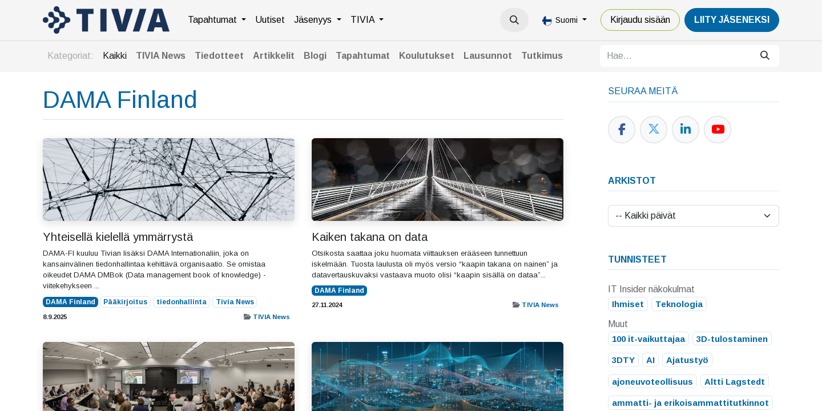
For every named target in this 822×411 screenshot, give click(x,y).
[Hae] (765, 56)
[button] (514, 20)
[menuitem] (217, 20)
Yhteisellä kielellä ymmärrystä (118, 237)
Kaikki (115, 56)
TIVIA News (271, 316)
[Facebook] (621, 129)
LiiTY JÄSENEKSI (731, 20)
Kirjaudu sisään (640, 20)
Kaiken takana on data (370, 237)
